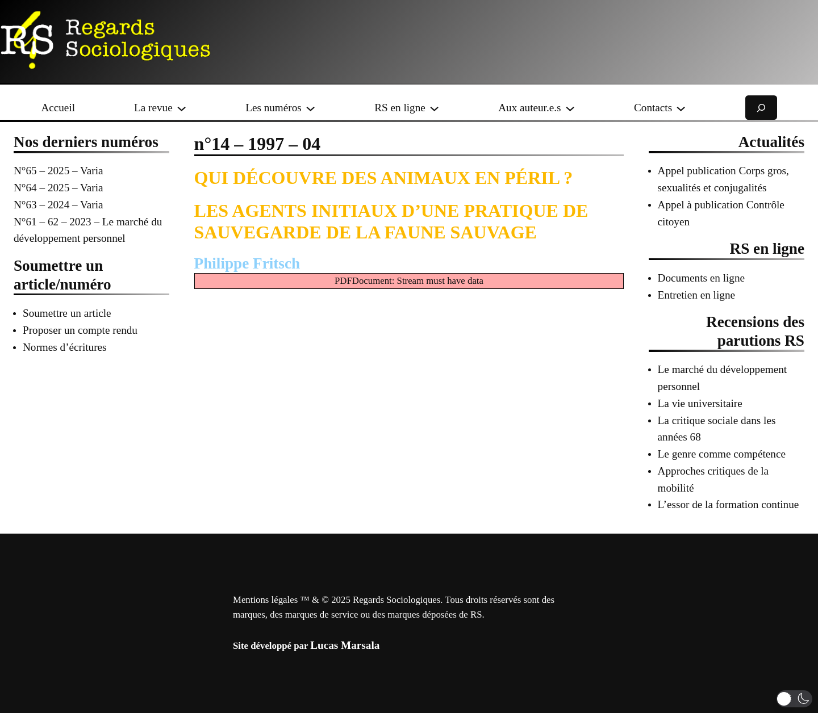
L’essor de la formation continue (728, 504)
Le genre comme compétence (722, 454)
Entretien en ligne (696, 295)
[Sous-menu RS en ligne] (434, 107)
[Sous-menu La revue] (181, 107)
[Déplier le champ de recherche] (761, 107)
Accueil (58, 108)
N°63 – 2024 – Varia (58, 205)
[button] (794, 698)
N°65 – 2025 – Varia (58, 171)
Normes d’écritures (65, 347)
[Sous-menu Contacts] (681, 107)
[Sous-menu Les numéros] (310, 107)
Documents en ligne (701, 278)
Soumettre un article (67, 313)
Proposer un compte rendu (80, 330)
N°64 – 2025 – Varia (58, 188)
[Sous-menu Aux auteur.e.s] (570, 107)
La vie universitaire (700, 403)
